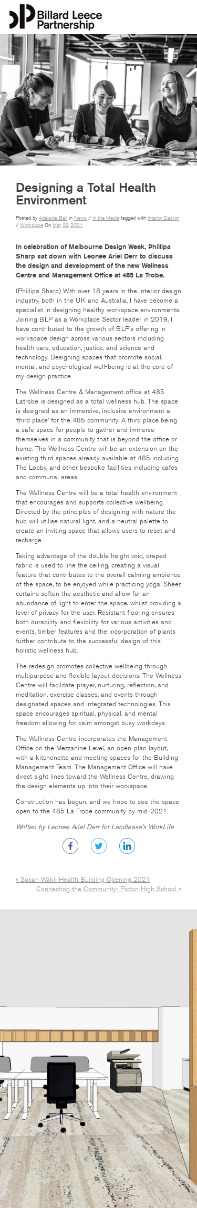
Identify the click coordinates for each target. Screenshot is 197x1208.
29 (66, 225)
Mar (57, 225)
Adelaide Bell (53, 218)
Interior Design (163, 218)
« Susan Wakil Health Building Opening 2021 (83, 879)
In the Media (105, 218)
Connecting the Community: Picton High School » (108, 889)
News (80, 218)
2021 (76, 225)
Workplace (31, 225)
